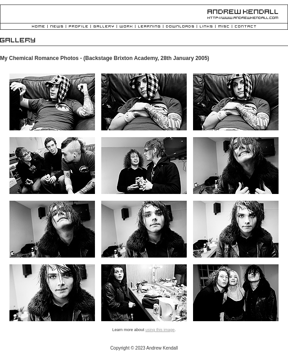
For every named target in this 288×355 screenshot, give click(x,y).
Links (206, 26)
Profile (78, 26)
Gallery (104, 26)
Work (126, 26)
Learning (149, 26)
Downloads (180, 26)
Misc (223, 26)
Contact (245, 26)
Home (38, 26)
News (56, 26)
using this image (160, 329)
